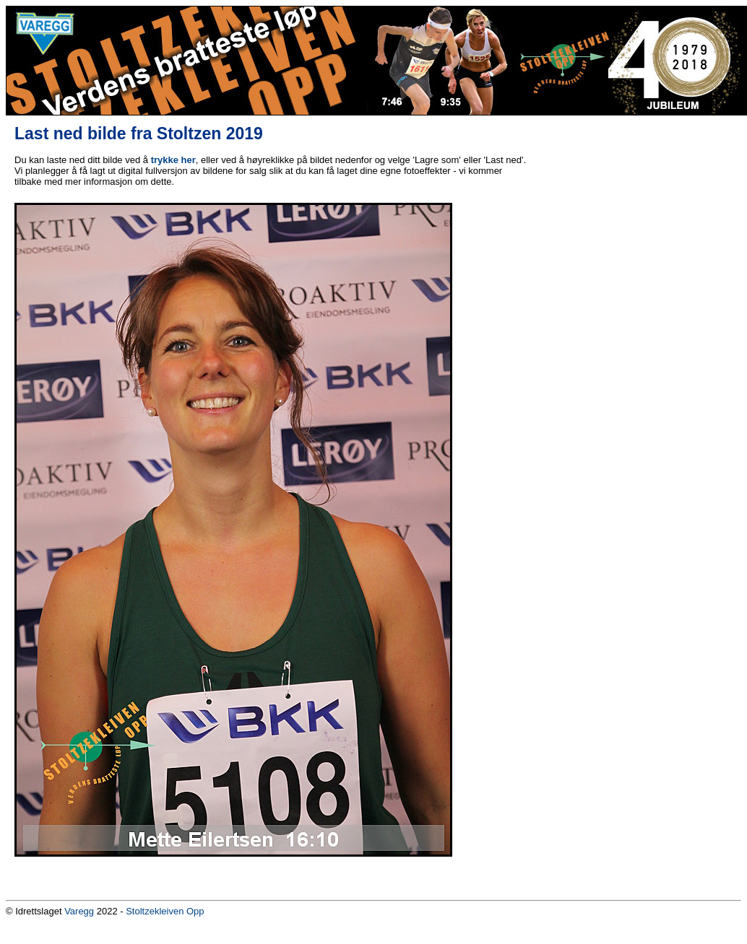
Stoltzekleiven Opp (165, 911)
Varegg (79, 911)
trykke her (173, 159)
